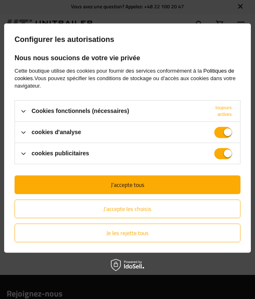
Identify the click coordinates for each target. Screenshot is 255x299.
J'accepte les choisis (127, 208)
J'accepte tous (128, 184)
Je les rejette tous (127, 232)
